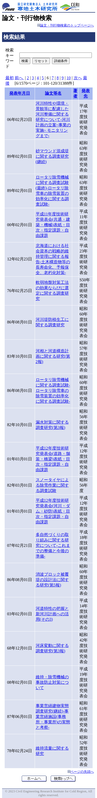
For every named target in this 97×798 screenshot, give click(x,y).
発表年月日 (19, 93)
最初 (9, 78)
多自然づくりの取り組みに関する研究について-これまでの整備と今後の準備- (53, 545)
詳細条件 (61, 61)
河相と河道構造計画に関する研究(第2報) (53, 356)
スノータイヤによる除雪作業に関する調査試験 (52, 485)
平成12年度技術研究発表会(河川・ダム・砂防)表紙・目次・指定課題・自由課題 (53, 511)
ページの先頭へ (82, 772)
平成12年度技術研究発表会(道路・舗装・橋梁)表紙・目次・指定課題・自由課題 (53, 459)
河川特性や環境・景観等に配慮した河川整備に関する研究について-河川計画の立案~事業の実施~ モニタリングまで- (53, 119)
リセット (41, 61)
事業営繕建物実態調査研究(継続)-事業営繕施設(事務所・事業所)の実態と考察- (53, 717)
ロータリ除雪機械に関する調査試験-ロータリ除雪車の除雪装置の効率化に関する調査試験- (53, 391)
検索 (24, 61)
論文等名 (53, 93)
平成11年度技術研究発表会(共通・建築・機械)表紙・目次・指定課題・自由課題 (53, 225)
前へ (19, 78)
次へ (78, 78)
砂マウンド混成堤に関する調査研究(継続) (52, 156)
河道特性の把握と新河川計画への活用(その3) (52, 613)
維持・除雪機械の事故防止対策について (52, 682)
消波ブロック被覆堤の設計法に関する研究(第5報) (52, 579)
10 (68, 78)
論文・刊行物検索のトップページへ (67, 25)
